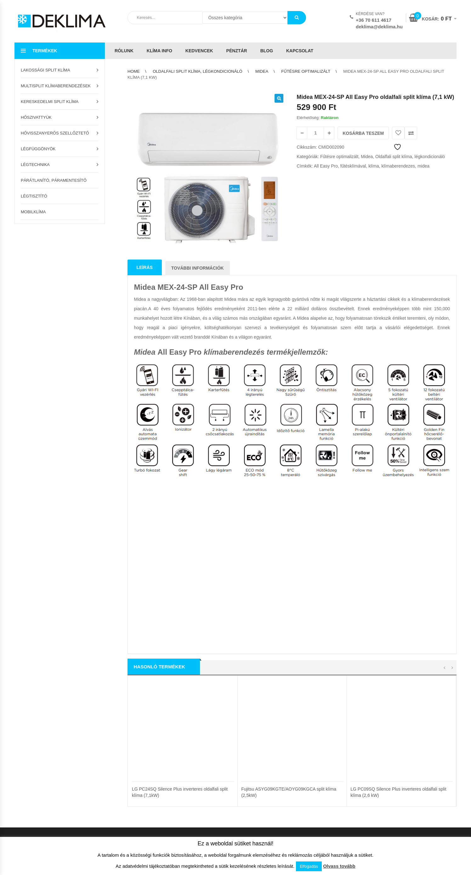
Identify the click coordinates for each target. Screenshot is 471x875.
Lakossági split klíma (45, 70)
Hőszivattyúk (36, 117)
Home (134, 71)
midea (423, 166)
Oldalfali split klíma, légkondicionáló (197, 71)
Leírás (145, 267)
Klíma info (159, 50)
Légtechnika (35, 164)
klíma (373, 166)
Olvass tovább (339, 866)
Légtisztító (34, 196)
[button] (279, 98)
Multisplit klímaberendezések (56, 85)
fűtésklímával (353, 166)
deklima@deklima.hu (379, 26)
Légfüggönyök (38, 148)
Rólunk (124, 50)
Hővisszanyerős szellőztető (55, 133)
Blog (266, 50)
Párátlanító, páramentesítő (54, 180)
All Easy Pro (326, 166)
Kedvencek (199, 50)
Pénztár (236, 50)
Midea (261, 71)
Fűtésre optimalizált (305, 71)
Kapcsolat (299, 50)
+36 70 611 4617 (373, 20)
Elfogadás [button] (309, 866)
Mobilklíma (33, 211)
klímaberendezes (398, 166)
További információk (197, 268)
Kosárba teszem (363, 133)
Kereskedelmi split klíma (49, 101)
